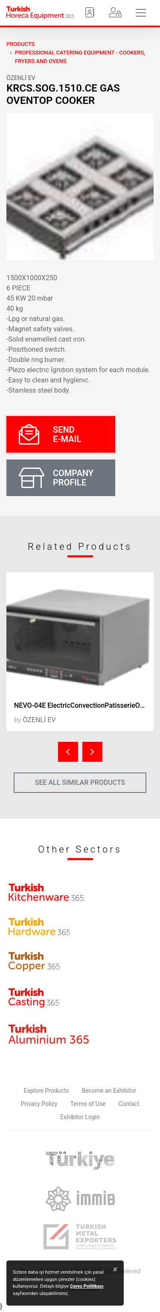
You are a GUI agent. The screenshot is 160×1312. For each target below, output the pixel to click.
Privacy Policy (39, 1103)
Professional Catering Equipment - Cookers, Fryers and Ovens (80, 56)
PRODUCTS (20, 44)
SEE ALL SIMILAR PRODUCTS (80, 782)
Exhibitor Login (79, 1117)
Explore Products (46, 1090)
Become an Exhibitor (108, 1090)
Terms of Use (88, 1103)
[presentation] (68, 752)
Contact (129, 1103)
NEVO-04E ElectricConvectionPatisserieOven (82, 705)
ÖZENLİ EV (20, 78)
